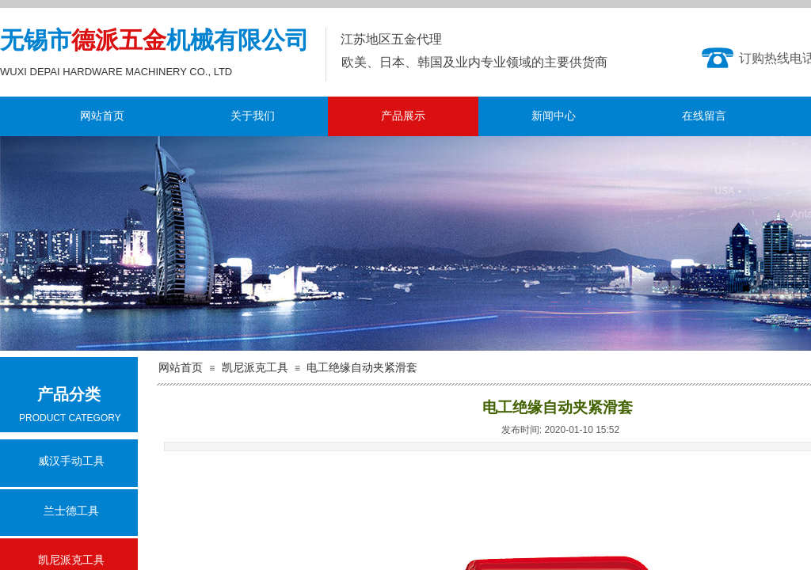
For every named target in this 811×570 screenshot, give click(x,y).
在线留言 (704, 116)
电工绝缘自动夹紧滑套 (362, 368)
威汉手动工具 (71, 461)
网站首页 (102, 116)
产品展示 (403, 116)
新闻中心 (553, 116)
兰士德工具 (71, 511)
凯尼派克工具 (255, 368)
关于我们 (252, 116)
